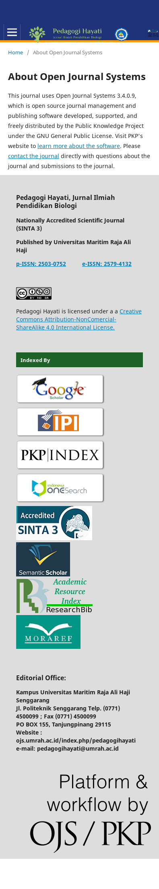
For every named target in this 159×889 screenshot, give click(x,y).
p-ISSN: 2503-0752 (41, 264)
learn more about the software (78, 146)
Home (15, 52)
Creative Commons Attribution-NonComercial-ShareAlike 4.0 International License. (79, 319)
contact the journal (33, 156)
